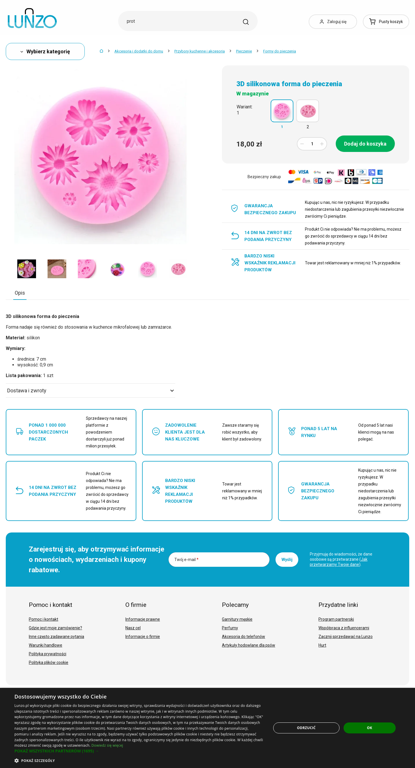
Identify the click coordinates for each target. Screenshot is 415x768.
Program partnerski (336, 619)
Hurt (322, 645)
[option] (26, 268)
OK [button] (369, 727)
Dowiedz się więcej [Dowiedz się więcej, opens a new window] (107, 745)
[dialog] (207, 728)
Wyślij (287, 559)
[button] (139, 751)
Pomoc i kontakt (43, 619)
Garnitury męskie (237, 619)
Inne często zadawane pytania (56, 636)
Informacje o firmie (142, 636)
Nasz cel (133, 628)
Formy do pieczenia (279, 51)
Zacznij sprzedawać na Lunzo (345, 636)
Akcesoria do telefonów (243, 636)
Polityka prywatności (47, 654)
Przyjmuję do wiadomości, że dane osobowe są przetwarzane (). (341, 559)
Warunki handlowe (45, 645)
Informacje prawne (142, 619)
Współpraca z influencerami (343, 628)
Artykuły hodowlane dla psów (248, 645)
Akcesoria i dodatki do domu (138, 51)
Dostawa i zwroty (90, 390)
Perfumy (230, 628)
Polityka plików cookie (48, 662)
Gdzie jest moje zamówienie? (55, 628)
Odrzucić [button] (306, 727)
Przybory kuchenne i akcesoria (199, 51)
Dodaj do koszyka (365, 144)
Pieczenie (244, 51)
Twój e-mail (186, 560)
